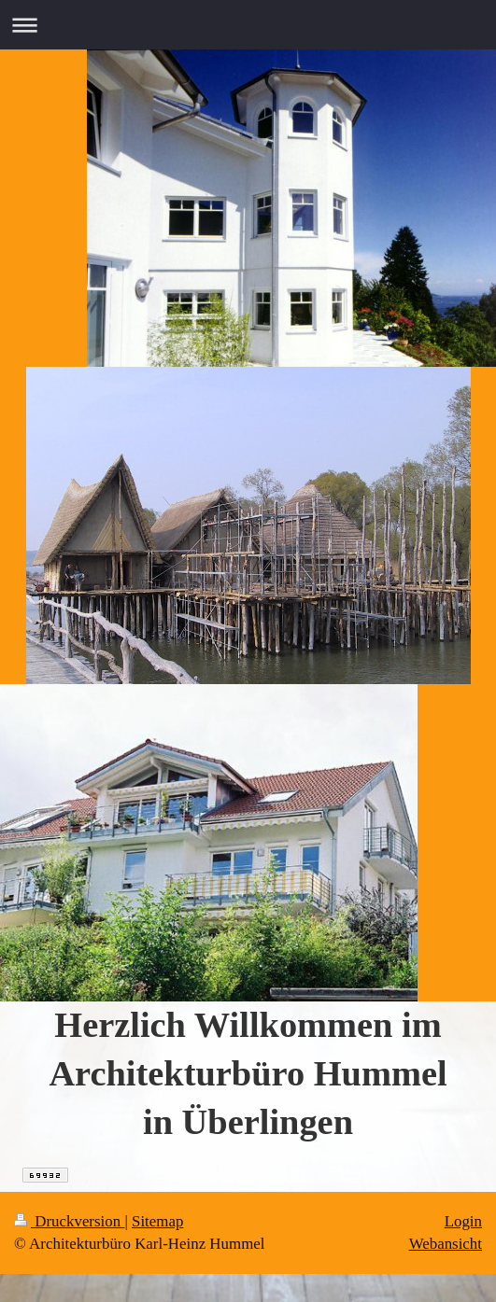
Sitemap (157, 1221)
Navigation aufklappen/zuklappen (248, 25)
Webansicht (445, 1244)
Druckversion (69, 1221)
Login (463, 1221)
